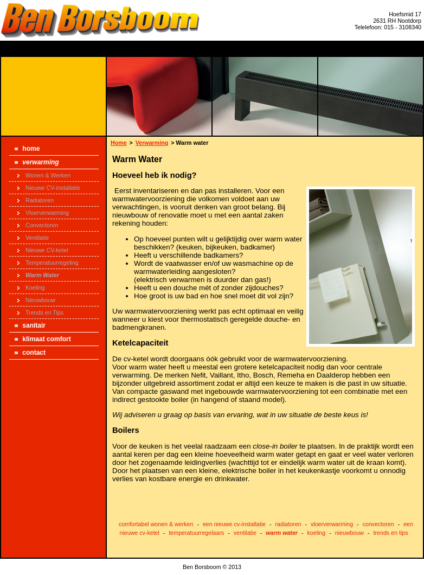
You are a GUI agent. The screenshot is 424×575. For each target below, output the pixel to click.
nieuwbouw (349, 532)
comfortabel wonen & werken (156, 524)
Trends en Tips (40, 312)
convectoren (378, 524)
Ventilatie (33, 237)
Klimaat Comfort (43, 339)
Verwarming (37, 162)
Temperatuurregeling (48, 262)
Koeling (31, 287)
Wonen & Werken (43, 175)
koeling (316, 532)
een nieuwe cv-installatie (234, 524)
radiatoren (288, 524)
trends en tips (391, 532)
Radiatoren (35, 200)
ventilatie (245, 532)
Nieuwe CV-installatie (48, 187)
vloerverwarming (332, 524)
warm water (282, 532)
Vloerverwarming (43, 212)
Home (27, 148)
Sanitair (30, 325)
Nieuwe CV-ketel (42, 250)
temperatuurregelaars (196, 532)
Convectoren (37, 225)
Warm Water (38, 275)
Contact (30, 352)
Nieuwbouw (36, 300)
